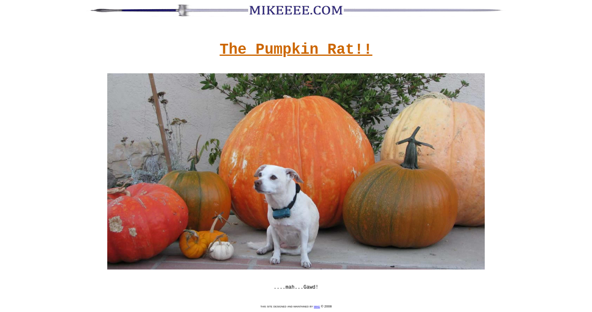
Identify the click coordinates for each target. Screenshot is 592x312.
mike (317, 306)
